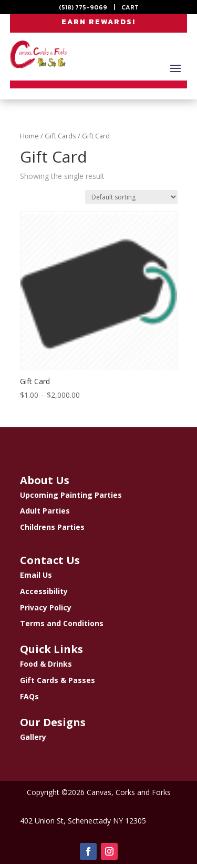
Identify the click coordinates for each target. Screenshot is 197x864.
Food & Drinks (46, 664)
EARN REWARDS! (98, 21)
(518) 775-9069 (83, 7)
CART (130, 7)
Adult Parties (45, 511)
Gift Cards (60, 135)
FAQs (29, 696)
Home (29, 135)
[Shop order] (131, 197)
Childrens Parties (52, 527)
